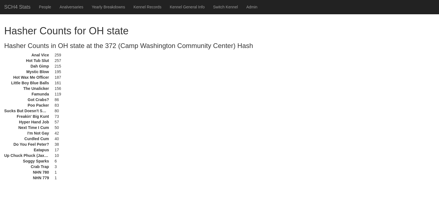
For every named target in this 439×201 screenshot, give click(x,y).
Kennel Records (148, 7)
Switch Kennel (225, 7)
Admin (252, 7)
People (45, 7)
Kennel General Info (187, 7)
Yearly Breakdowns (108, 7)
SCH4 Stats (17, 7)
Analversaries (71, 7)
